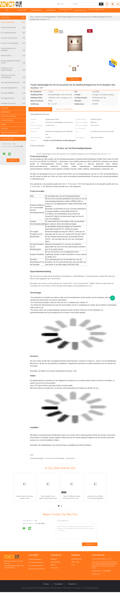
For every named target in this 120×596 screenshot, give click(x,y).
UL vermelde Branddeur (13, 33)
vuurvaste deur (70, 458)
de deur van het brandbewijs (55, 458)
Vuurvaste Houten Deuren (13, 38)
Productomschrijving (64, 109)
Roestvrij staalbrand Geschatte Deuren (13, 62)
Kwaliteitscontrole (65, 10)
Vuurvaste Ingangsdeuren (13, 88)
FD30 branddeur (13, 56)
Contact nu (74, 79)
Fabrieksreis (51, 10)
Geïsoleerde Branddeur (13, 28)
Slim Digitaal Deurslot (13, 98)
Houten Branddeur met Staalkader (13, 49)
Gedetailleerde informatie (40, 109)
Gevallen (4, 128)
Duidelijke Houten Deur (13, 103)
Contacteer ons (80, 10)
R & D (73, 565)
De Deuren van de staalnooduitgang (13, 69)
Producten (22, 10)
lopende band (76, 559)
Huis (7, 10)
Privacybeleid (58, 584)
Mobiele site (72, 584)
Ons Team (54, 568)
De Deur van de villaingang (13, 43)
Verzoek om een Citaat (96, 10)
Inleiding (53, 559)
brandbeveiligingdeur (37, 458)
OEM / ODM (75, 562)
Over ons (4, 108)
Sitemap (46, 584)
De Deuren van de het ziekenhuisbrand (13, 76)
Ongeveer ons (36, 10)
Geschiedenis (55, 562)
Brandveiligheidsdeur (13, 22)
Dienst (52, 565)
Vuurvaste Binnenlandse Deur (13, 83)
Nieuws (3, 124)
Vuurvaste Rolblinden (13, 93)
